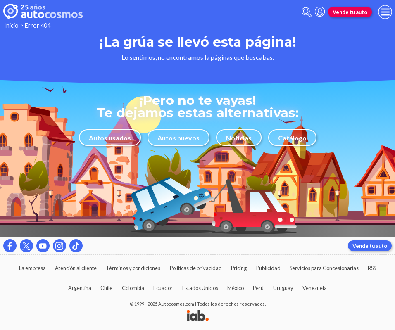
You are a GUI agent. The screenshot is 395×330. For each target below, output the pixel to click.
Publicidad (268, 268)
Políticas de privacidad (196, 268)
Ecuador (163, 288)
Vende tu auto (350, 12)
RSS (372, 268)
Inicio (11, 25)
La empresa (32, 268)
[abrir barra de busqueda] (307, 12)
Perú (258, 288)
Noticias (239, 138)
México (235, 288)
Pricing (239, 268)
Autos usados (110, 138)
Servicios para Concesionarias (324, 268)
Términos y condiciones (133, 268)
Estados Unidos (200, 288)
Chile (106, 288)
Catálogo (292, 138)
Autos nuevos (178, 138)
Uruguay (283, 288)
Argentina (79, 288)
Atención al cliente (76, 268)
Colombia (133, 288)
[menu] (385, 12)
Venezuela (314, 288)
